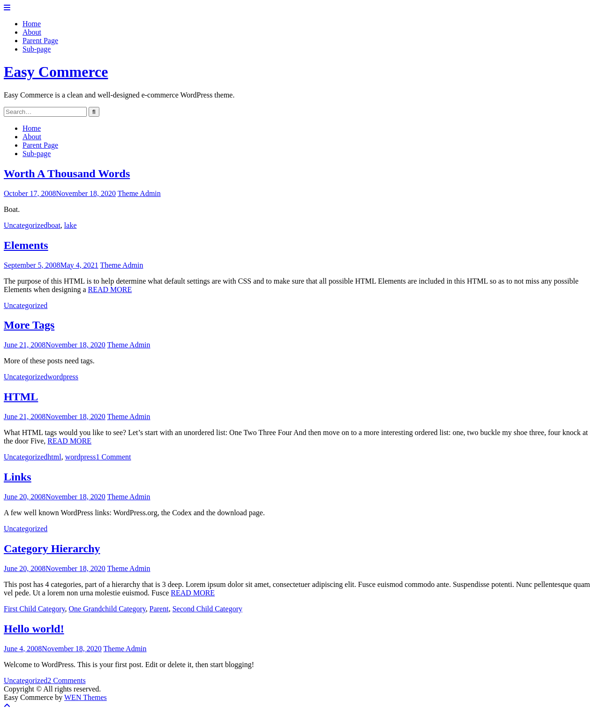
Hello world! (34, 629)
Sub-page (36, 49)
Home (31, 24)
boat (53, 225)
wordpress (62, 377)
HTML (21, 397)
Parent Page (40, 41)
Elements (26, 245)
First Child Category (34, 609)
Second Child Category (207, 609)
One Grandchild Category (107, 609)
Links (17, 477)
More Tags (29, 325)
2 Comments (66, 680)
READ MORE (110, 289)
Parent (159, 609)
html (54, 457)
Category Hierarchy (52, 548)
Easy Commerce (56, 71)
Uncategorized (25, 225)
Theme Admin (139, 193)
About (31, 32)
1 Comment (113, 457)
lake (70, 225)
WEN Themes (85, 697)
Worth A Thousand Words (67, 173)
